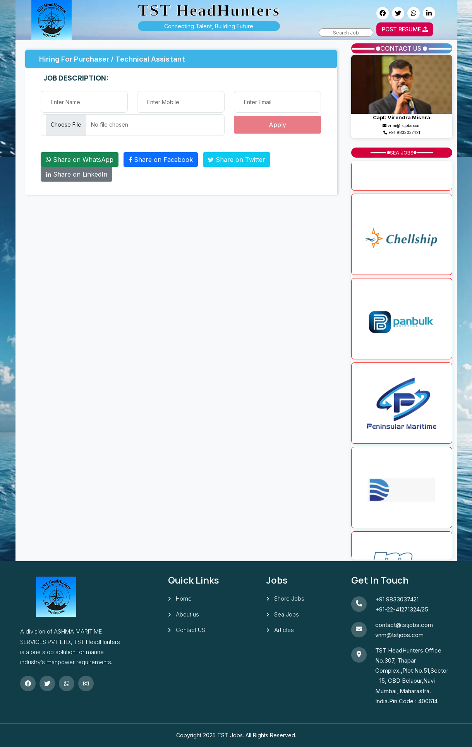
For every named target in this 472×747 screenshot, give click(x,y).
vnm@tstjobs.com (399, 635)
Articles (284, 630)
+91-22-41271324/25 (401, 609)
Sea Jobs (286, 614)
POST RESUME (405, 29)
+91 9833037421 (404, 132)
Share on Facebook (161, 159)
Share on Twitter (236, 159)
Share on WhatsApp (79, 159)
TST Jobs (230, 735)
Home (184, 598)
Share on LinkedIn (76, 174)
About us (187, 614)
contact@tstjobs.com (404, 625)
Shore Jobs (289, 598)
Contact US (190, 630)
